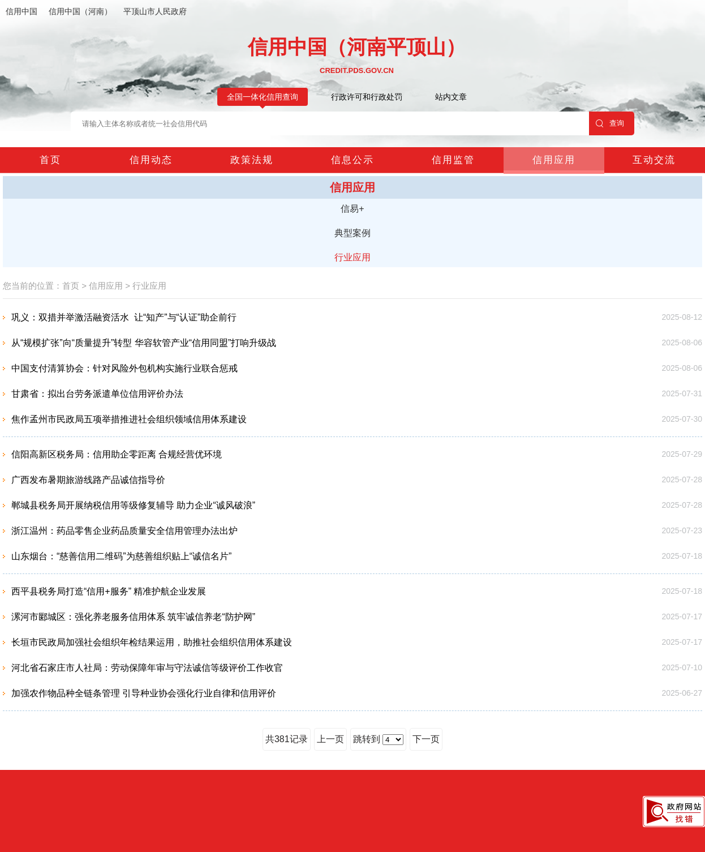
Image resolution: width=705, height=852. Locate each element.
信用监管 (453, 160)
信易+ (352, 208)
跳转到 (378, 739)
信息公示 (352, 160)
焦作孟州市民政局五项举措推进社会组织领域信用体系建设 (129, 419)
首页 (50, 160)
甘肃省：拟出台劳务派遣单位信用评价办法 (97, 394)
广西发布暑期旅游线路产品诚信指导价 (88, 480)
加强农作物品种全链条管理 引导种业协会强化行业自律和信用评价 (143, 693)
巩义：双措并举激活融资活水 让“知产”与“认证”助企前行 (124, 317)
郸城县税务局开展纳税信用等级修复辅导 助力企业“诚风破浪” (133, 505)
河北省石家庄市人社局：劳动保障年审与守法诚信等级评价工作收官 (147, 668)
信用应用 (553, 160)
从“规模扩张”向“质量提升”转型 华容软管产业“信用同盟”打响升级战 (143, 343)
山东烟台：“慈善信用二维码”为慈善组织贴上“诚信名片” (121, 556)
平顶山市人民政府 (155, 11)
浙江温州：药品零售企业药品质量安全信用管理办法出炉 (124, 531)
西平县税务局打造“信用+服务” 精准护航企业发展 (108, 591)
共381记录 (286, 739)
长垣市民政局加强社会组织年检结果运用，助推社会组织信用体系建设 (151, 642)
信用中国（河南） (80, 11)
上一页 (330, 739)
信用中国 (21, 11)
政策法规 (251, 160)
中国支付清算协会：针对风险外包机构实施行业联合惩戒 (124, 368)
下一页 (426, 739)
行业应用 (352, 257)
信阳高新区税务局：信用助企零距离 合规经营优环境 (116, 454)
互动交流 (654, 160)
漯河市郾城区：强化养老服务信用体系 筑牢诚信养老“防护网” (133, 617)
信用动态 (151, 160)
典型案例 (352, 233)
